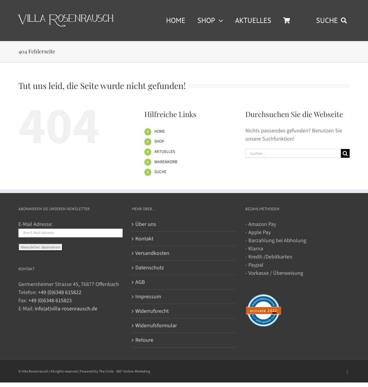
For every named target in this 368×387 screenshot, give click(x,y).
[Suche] (345, 153)
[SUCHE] (333, 20)
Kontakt (144, 239)
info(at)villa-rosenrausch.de (66, 308)
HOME (159, 131)
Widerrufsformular (156, 325)
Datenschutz (149, 267)
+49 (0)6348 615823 (50, 300)
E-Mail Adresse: (35, 224)
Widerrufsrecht (152, 311)
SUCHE (160, 172)
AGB (140, 282)
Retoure (144, 340)
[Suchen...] (293, 153)
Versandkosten (152, 253)
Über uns (145, 224)
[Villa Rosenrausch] (65, 17)
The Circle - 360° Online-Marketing (124, 371)
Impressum (148, 296)
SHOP (159, 141)
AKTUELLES (164, 152)
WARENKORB (165, 162)
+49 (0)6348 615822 (59, 292)
